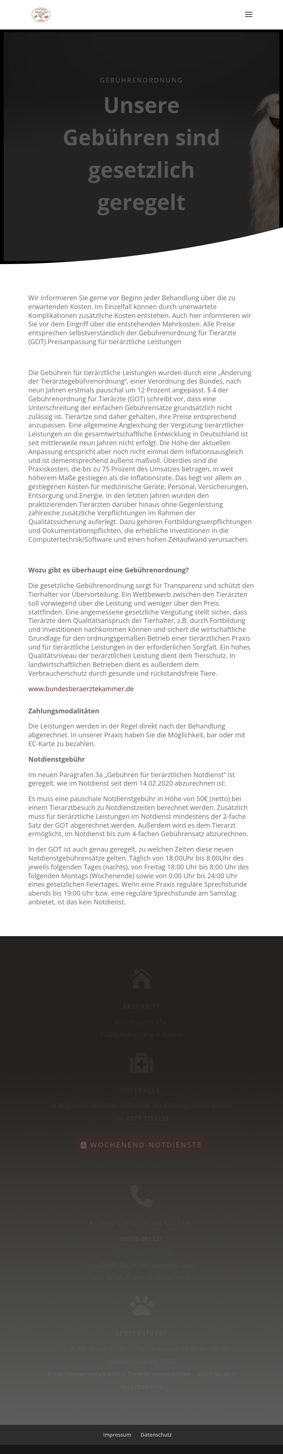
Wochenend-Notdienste (146, 1144)
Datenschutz (156, 1434)
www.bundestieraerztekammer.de (82, 688)
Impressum (117, 1434)
